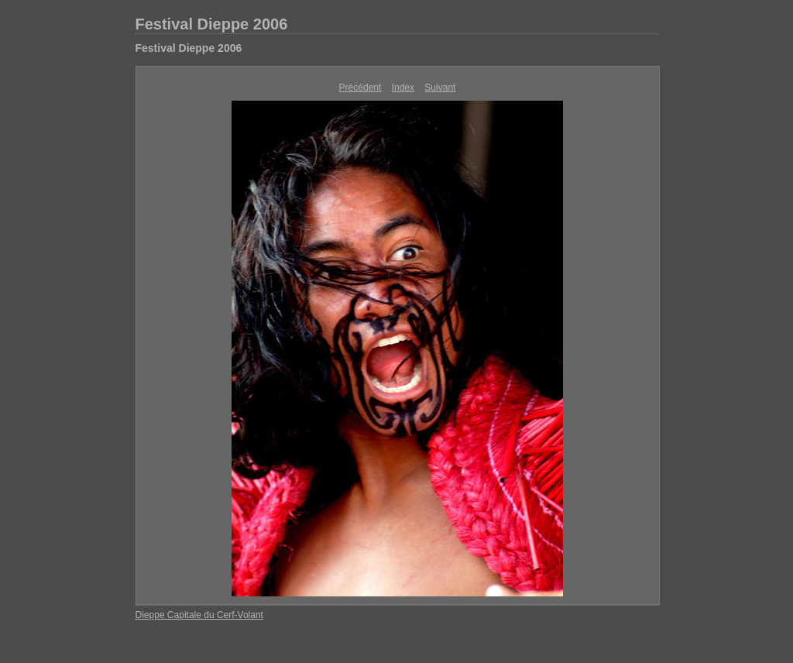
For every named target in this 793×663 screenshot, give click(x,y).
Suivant (439, 87)
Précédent (360, 87)
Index (403, 87)
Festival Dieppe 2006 (212, 24)
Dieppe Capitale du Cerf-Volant (199, 615)
